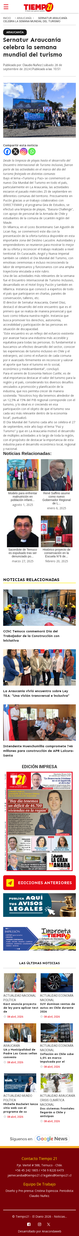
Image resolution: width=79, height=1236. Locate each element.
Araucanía (24, 18)
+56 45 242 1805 (27, 1170)
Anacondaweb (51, 1231)
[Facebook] (7, 151)
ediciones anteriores (45, 882)
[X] (15, 151)
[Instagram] (23, 151)
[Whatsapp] (32, 151)
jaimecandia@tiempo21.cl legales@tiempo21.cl (39, 1175)
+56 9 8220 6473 (52, 1170)
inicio (7, 18)
